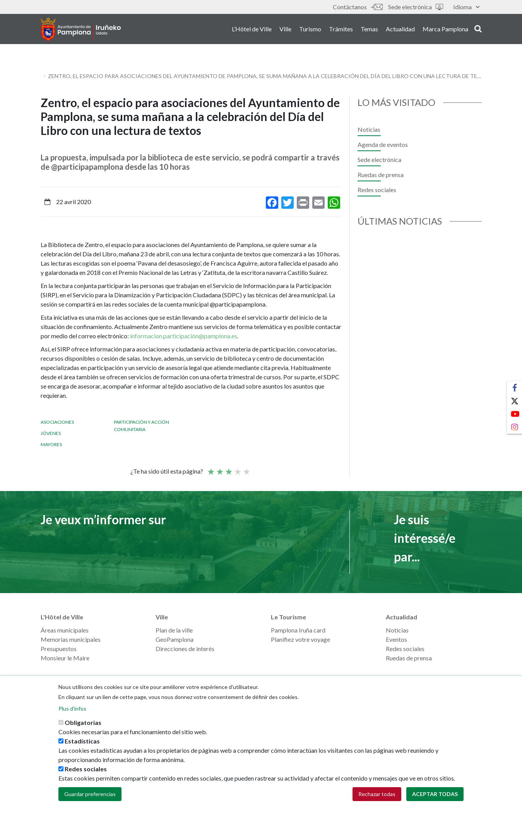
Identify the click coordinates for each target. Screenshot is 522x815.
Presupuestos (59, 648)
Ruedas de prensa (381, 174)
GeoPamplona (174, 639)
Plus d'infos (72, 708)
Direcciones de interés (185, 648)
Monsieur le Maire (65, 658)
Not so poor (219, 468)
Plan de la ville (174, 630)
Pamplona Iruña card (298, 630)
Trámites (341, 30)
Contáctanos (357, 6)
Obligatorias (83, 722)
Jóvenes (51, 433)
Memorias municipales (71, 639)
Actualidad (400, 30)
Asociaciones (57, 422)
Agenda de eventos (383, 144)
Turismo (310, 30)
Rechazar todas (376, 794)
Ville (285, 30)
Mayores (51, 444)
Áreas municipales (65, 630)
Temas (369, 30)
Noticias (369, 129)
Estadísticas (82, 741)
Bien (237, 468)
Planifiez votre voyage (300, 639)
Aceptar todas (435, 794)
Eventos (396, 639)
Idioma (466, 6)
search (478, 30)
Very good (246, 468)
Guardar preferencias (90, 794)
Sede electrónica (415, 6)
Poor (210, 468)
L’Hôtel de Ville (252, 30)
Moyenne (228, 468)
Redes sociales (377, 189)
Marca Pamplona (445, 30)
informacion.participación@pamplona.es (183, 335)
